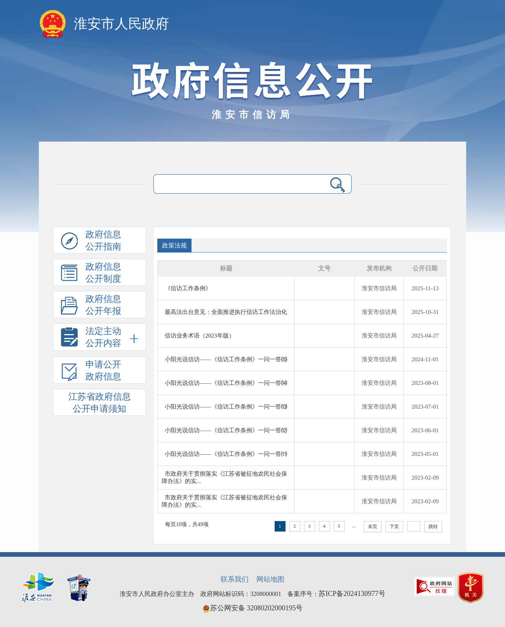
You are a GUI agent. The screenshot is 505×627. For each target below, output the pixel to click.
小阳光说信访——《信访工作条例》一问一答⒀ (226, 407)
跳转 (433, 526)
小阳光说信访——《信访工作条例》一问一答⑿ (226, 430)
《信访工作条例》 (188, 288)
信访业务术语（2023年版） (200, 336)
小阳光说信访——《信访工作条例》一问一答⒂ (226, 359)
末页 (372, 526)
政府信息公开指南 (91, 242)
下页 (394, 526)
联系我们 (235, 579)
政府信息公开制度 (91, 274)
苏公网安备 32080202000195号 (252, 608)
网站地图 (270, 579)
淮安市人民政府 (121, 23)
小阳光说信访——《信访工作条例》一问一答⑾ (226, 454)
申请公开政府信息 (91, 372)
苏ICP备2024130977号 (352, 594)
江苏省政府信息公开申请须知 (99, 403)
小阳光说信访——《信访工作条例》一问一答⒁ (226, 383)
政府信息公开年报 (91, 306)
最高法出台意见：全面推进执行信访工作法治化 (226, 312)
